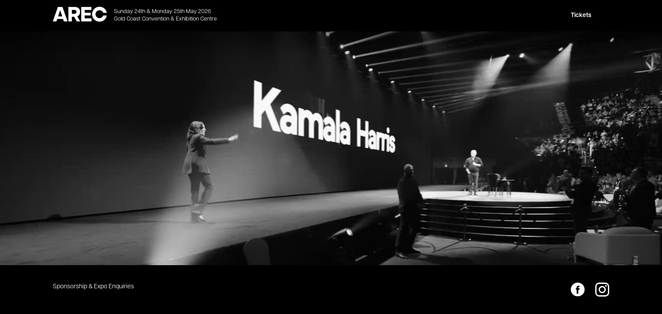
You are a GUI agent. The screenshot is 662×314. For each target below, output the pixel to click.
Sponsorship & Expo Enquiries (93, 286)
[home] (80, 16)
